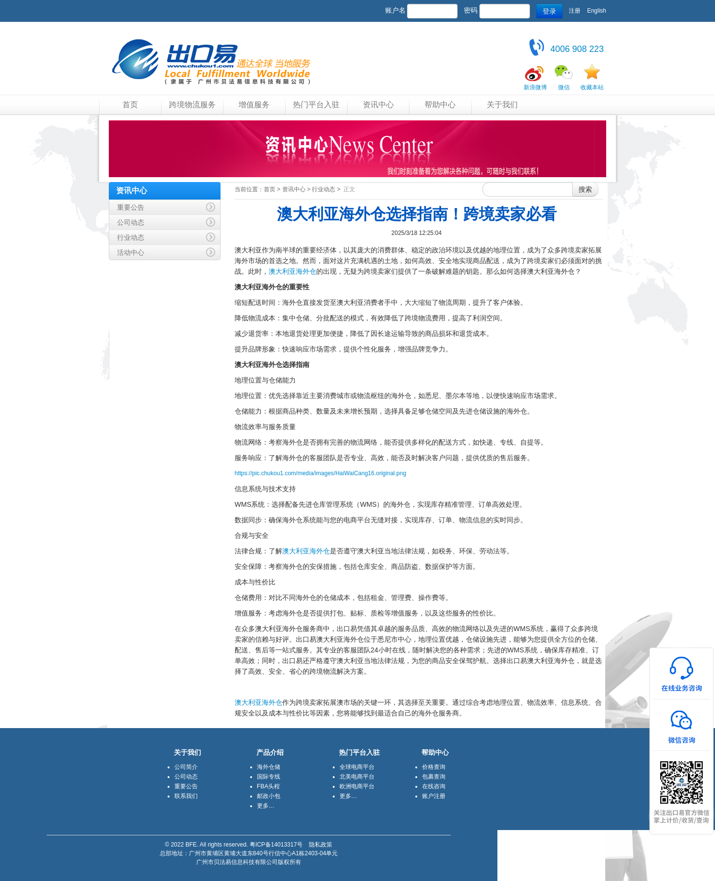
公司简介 (186, 767)
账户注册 (433, 796)
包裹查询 (433, 776)
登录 (549, 11)
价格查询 (433, 767)
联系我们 (186, 796)
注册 (574, 10)
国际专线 (268, 776)
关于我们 (502, 104)
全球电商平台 (357, 767)
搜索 (585, 189)
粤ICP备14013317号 (276, 844)
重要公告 (186, 786)
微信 (564, 87)
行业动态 (323, 189)
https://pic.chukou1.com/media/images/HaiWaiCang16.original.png (320, 473)
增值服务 (254, 104)
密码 (470, 10)
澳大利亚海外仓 (292, 271)
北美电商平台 (357, 776)
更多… (265, 805)
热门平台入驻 (316, 104)
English (596, 10)
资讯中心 (378, 104)
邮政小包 (268, 796)
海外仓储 (268, 767)
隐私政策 (320, 844)
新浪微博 (535, 87)
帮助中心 (440, 104)
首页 (130, 104)
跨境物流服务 (192, 104)
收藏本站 (592, 87)
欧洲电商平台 (357, 786)
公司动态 (186, 776)
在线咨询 (433, 786)
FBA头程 (268, 786)
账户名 (395, 10)
